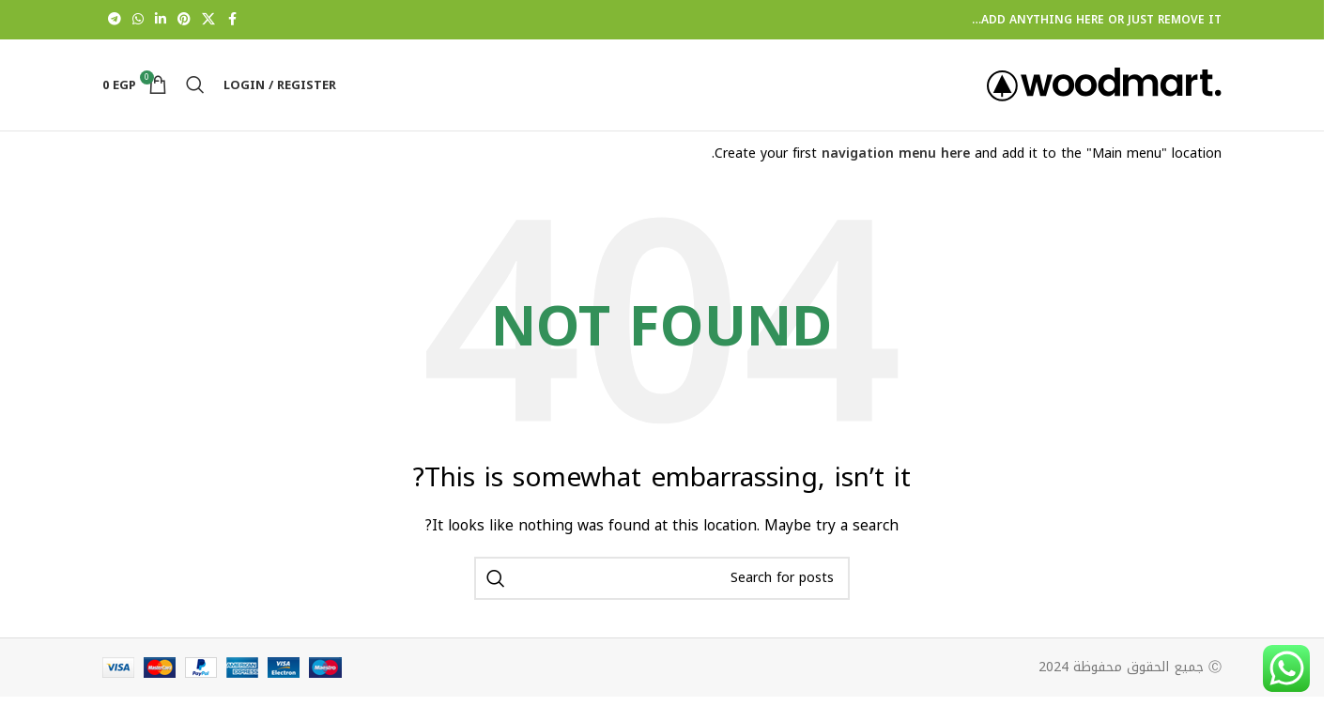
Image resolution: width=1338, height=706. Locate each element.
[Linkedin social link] (160, 20)
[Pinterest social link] (184, 20)
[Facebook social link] (232, 20)
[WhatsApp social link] (138, 20)
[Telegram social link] (114, 20)
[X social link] (208, 20)
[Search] (195, 88)
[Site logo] (1104, 87)
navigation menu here (896, 161)
